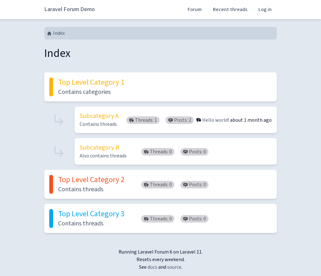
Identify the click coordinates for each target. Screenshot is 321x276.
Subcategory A (99, 116)
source (174, 267)
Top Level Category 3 (91, 213)
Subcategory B (99, 147)
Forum (195, 9)
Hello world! (215, 120)
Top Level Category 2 (91, 179)
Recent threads (230, 9)
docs (152, 267)
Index (56, 33)
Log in (265, 9)
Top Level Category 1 (91, 82)
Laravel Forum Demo (69, 9)
